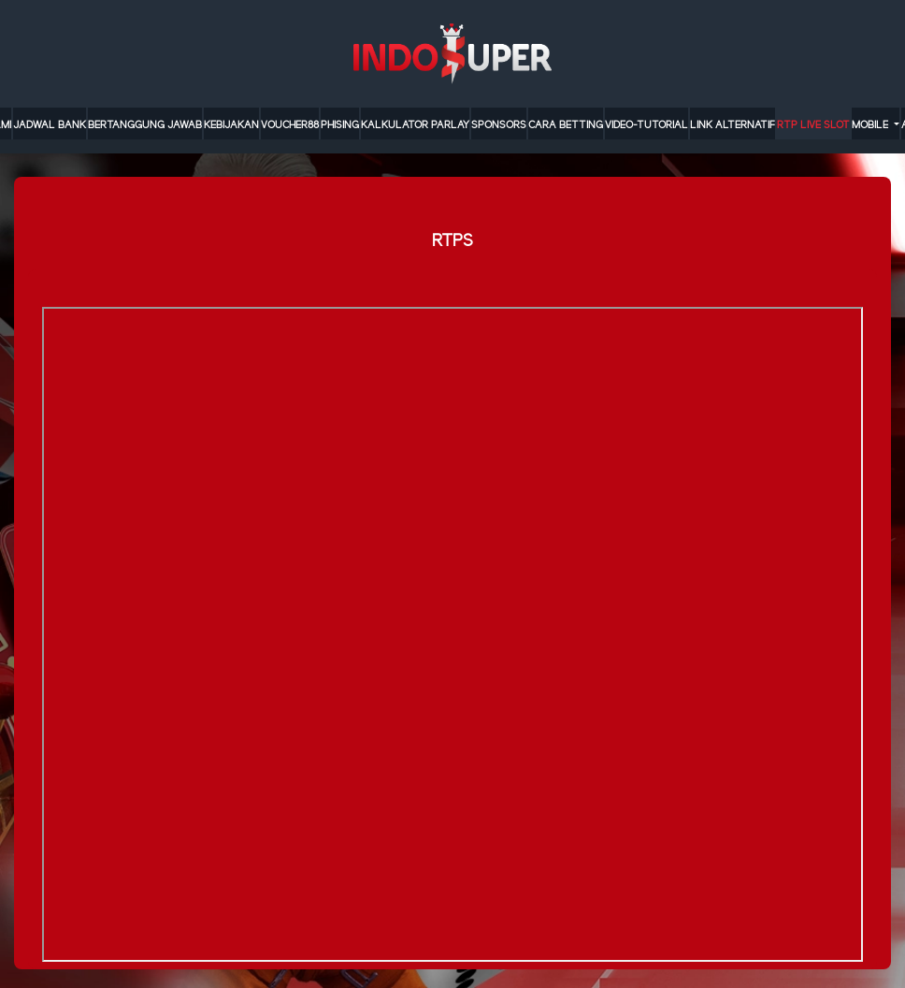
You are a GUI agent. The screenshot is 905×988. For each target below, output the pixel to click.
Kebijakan (231, 125)
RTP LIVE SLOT (813, 125)
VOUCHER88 (290, 125)
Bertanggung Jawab (145, 125)
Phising (340, 125)
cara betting (565, 125)
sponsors (498, 125)
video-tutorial (646, 125)
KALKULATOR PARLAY (415, 125)
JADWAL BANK (49, 125)
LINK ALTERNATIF (732, 125)
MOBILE (871, 125)
